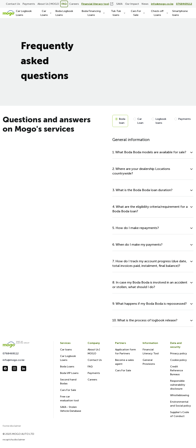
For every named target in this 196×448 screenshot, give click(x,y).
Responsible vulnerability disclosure (177, 384)
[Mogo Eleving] (25, 344)
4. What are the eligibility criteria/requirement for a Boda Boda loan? (150, 209)
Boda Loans (67, 366)
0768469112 (11, 353)
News (145, 3)
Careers (74, 3)
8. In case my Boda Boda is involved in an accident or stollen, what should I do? (149, 284)
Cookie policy (178, 360)
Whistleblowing (179, 395)
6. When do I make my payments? (137, 244)
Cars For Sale (68, 390)
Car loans (66, 349)
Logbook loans (161, 120)
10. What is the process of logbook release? (144, 320)
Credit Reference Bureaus (176, 370)
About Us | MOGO (48, 3)
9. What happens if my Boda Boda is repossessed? (149, 304)
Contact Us (13, 3)
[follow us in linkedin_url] (23, 368)
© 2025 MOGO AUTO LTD (18, 433)
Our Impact (132, 3)
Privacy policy (178, 353)
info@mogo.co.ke (13, 360)
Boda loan (122, 120)
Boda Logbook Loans (64, 12)
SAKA (119, 3)
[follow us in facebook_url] (5, 368)
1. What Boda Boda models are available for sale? (149, 152)
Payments (29, 3)
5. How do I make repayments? (135, 228)
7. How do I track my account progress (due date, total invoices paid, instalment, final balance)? (149, 263)
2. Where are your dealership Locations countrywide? (141, 171)
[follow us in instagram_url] (14, 368)
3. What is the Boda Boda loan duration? (142, 190)
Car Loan (140, 120)
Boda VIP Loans (69, 373)
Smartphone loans (180, 12)
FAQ (64, 3)
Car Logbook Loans (24, 12)
